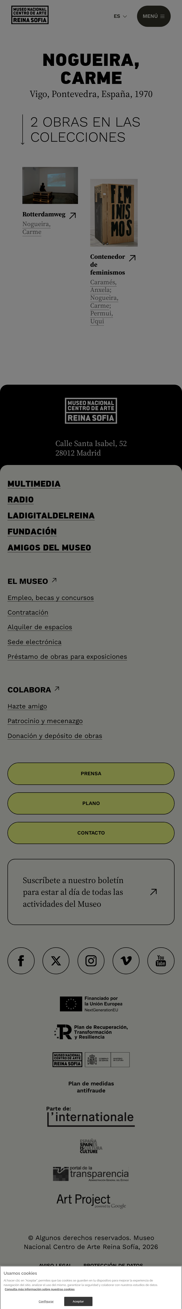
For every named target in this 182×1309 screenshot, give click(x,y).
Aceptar (78, 1304)
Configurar (46, 1304)
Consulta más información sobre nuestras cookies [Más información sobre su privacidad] (40, 1292)
